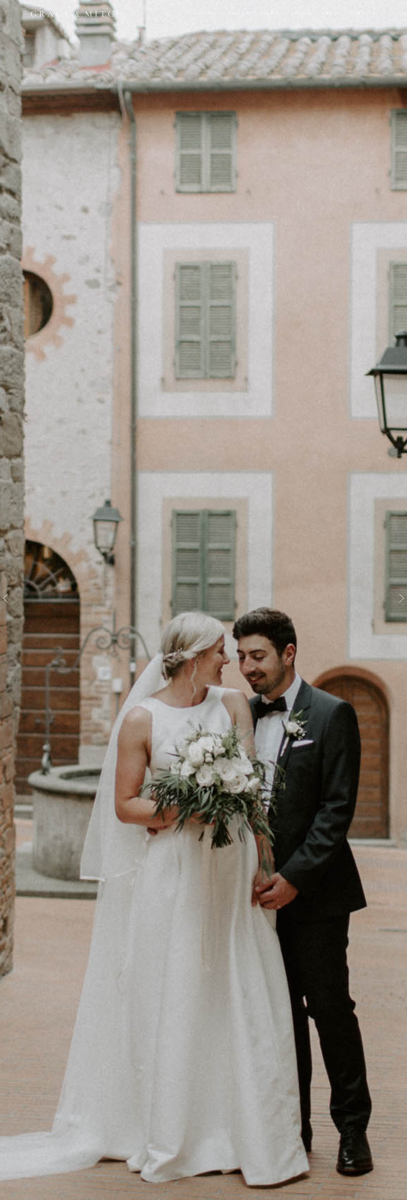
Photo (239, 13)
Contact (362, 13)
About (301, 13)
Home (208, 13)
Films (270, 13)
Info (330, 13)
